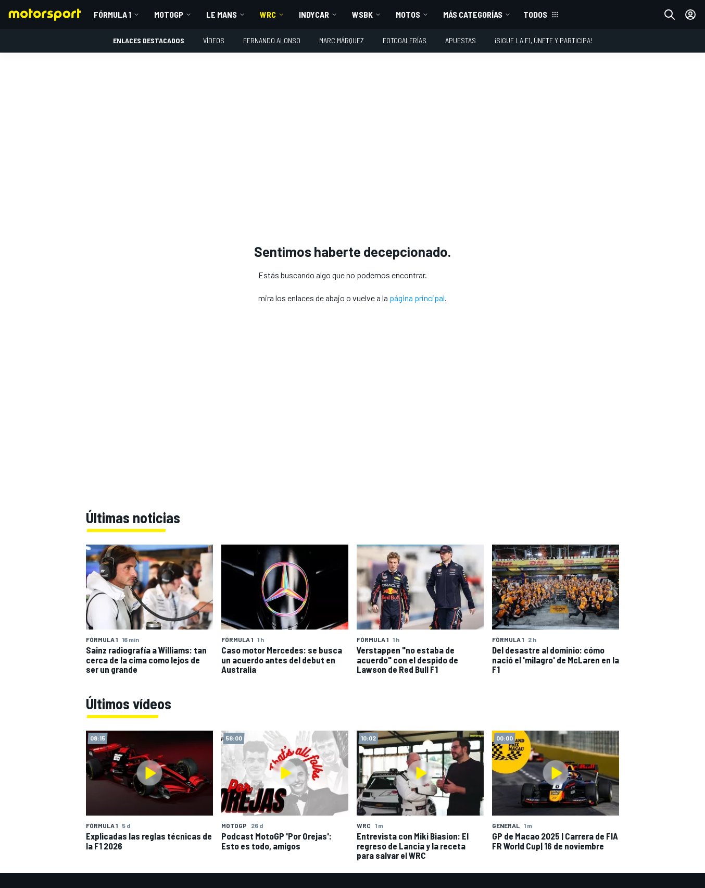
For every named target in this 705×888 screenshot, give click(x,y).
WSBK (362, 14)
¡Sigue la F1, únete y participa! (543, 40)
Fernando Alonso (271, 40)
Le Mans (221, 14)
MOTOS (408, 14)
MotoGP (168, 14)
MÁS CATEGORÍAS (472, 14)
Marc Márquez (341, 40)
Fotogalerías (404, 40)
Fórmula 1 (112, 14)
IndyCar (314, 14)
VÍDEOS (213, 40)
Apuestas (460, 40)
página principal (417, 298)
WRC (268, 14)
